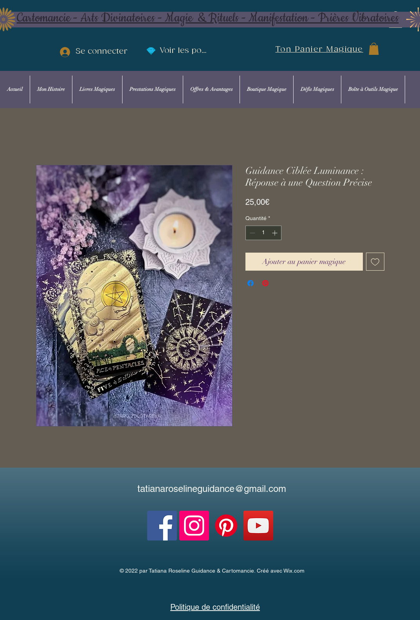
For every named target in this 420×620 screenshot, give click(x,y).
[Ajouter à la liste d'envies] (375, 262)
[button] (374, 49)
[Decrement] (251, 233)
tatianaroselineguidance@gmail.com (211, 488)
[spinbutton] (263, 233)
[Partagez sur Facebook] (250, 283)
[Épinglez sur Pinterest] (265, 283)
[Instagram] (194, 525)
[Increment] (275, 233)
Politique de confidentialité (215, 607)
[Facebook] (162, 525)
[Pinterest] (226, 525)
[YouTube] (258, 525)
